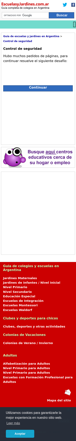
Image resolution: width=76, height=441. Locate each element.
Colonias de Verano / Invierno (28, 343)
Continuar (38, 87)
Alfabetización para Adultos (26, 363)
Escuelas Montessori (20, 305)
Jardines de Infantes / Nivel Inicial (31, 282)
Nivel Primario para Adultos (26, 368)
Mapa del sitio (59, 400)
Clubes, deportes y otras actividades (34, 326)
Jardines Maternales (20, 278)
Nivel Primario (15, 287)
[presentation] (34, 72)
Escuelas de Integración (23, 301)
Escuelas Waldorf (17, 310)
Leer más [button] (13, 423)
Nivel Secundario (17, 292)
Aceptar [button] (20, 433)
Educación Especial (19, 296)
